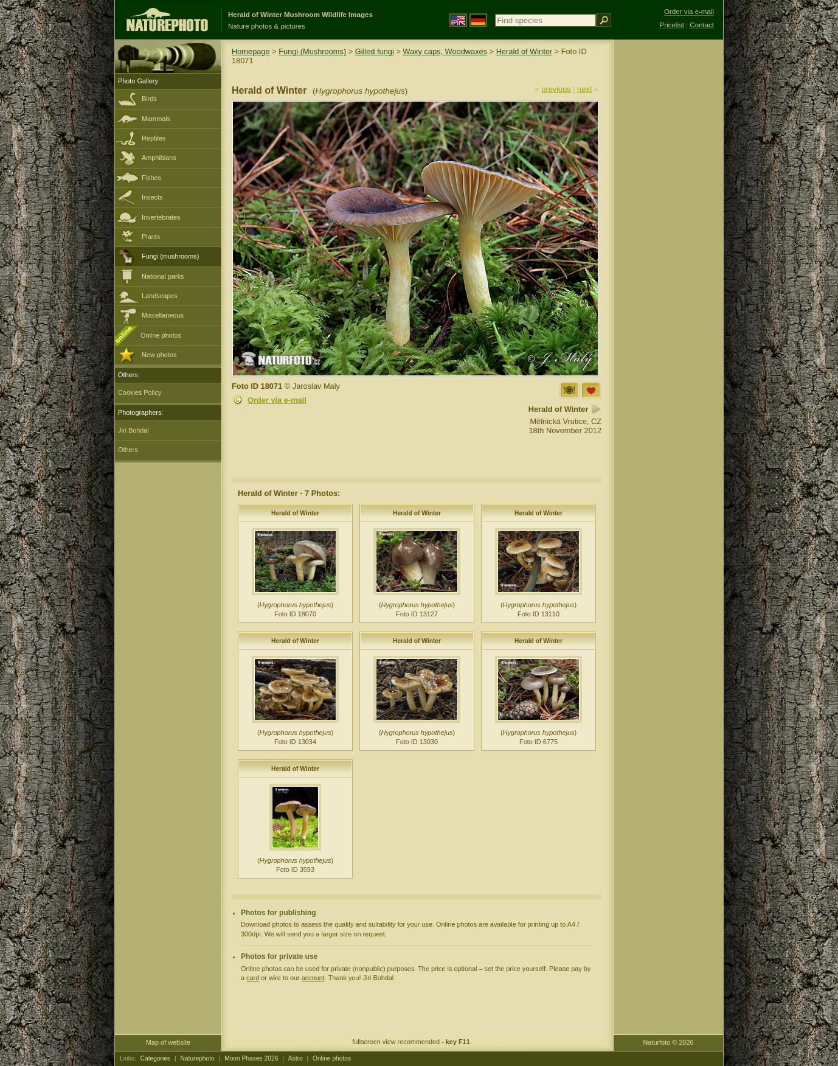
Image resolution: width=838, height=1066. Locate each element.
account (313, 977)
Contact (702, 25)
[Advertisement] (668, 234)
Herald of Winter (524, 51)
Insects (152, 197)
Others (128, 449)
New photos (159, 354)
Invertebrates (161, 217)
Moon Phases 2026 (251, 1058)
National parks (163, 276)
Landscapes (160, 295)
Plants (151, 236)
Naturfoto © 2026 (668, 1042)
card (252, 977)
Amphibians (159, 157)
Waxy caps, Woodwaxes (445, 51)
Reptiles (153, 138)
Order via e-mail (277, 400)
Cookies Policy (139, 392)
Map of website (168, 1042)
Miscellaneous (163, 315)
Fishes (151, 177)
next (584, 89)
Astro (295, 1058)
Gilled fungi (374, 51)
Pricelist (672, 25)
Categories (155, 1058)
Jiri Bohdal (133, 430)
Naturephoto (197, 1058)
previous (555, 89)
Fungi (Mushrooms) (312, 51)
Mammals (156, 118)
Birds (149, 98)
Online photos (160, 335)
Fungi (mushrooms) (170, 256)
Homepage (251, 51)
